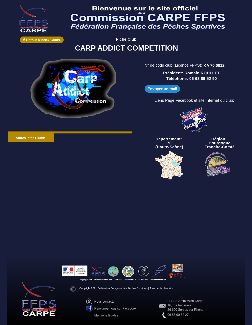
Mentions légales (106, 315)
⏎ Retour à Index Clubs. (41, 40)
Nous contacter (105, 301)
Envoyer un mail (162, 89)
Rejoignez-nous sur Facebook (115, 308)
